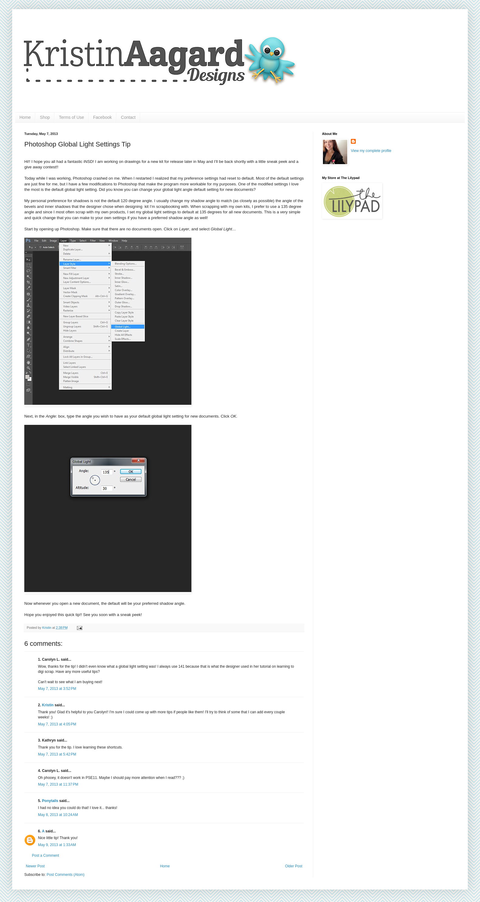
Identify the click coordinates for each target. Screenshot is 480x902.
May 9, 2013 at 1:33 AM (57, 845)
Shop (45, 117)
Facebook (102, 117)
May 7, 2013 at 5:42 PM (57, 754)
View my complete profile (371, 151)
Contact (128, 117)
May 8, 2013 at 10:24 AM (58, 815)
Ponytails (50, 801)
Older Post (293, 866)
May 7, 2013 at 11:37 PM (58, 784)
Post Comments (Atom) (65, 875)
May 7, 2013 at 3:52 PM (57, 689)
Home (25, 117)
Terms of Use (71, 117)
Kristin (47, 627)
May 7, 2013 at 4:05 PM (57, 724)
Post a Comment (45, 855)
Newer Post (35, 866)
